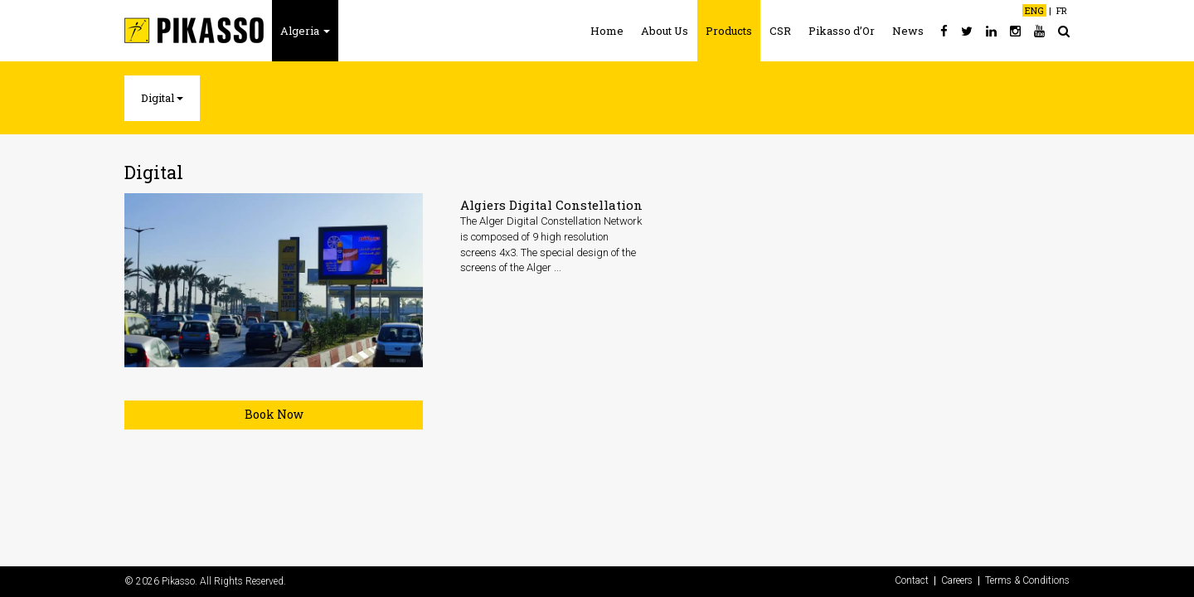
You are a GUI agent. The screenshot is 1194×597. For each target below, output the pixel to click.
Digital (162, 97)
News (908, 30)
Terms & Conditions (1027, 580)
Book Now (274, 414)
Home (607, 30)
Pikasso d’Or (841, 30)
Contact (912, 580)
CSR (780, 30)
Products (729, 30)
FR (1061, 10)
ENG (1034, 10)
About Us (664, 30)
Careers (957, 580)
